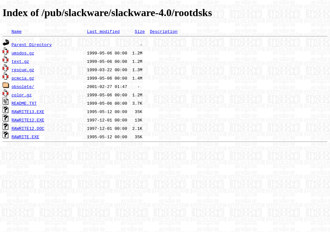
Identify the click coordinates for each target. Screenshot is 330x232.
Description (164, 31)
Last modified (103, 31)
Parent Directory (32, 44)
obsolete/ (23, 86)
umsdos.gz (23, 53)
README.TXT (24, 103)
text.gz (20, 61)
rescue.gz (23, 69)
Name (17, 31)
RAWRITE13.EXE (28, 111)
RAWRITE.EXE (25, 137)
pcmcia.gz (23, 78)
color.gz (22, 95)
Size (140, 31)
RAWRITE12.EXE (28, 120)
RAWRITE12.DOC (28, 128)
